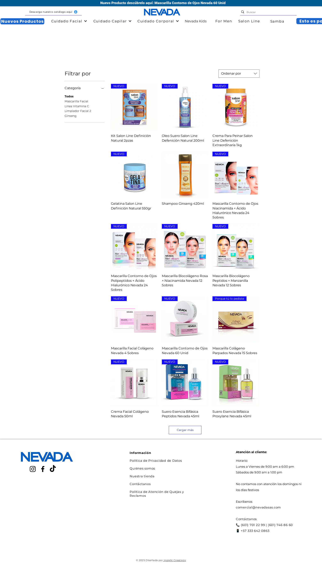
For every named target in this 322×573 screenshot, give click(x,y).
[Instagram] (33, 469)
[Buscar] (267, 12)
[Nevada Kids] (190, 21)
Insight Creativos (174, 560)
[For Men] (224, 21)
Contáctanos (140, 484)
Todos (69, 96)
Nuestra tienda (142, 476)
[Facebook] (43, 469)
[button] (53, 12)
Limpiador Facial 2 (78, 111)
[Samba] (278, 21)
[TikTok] (53, 469)
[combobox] (238, 73)
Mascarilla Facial (76, 101)
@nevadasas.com (266, 507)
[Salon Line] (249, 21)
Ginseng (71, 116)
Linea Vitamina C (77, 106)
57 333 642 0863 (256, 531)
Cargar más (185, 430)
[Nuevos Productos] (22, 21)
